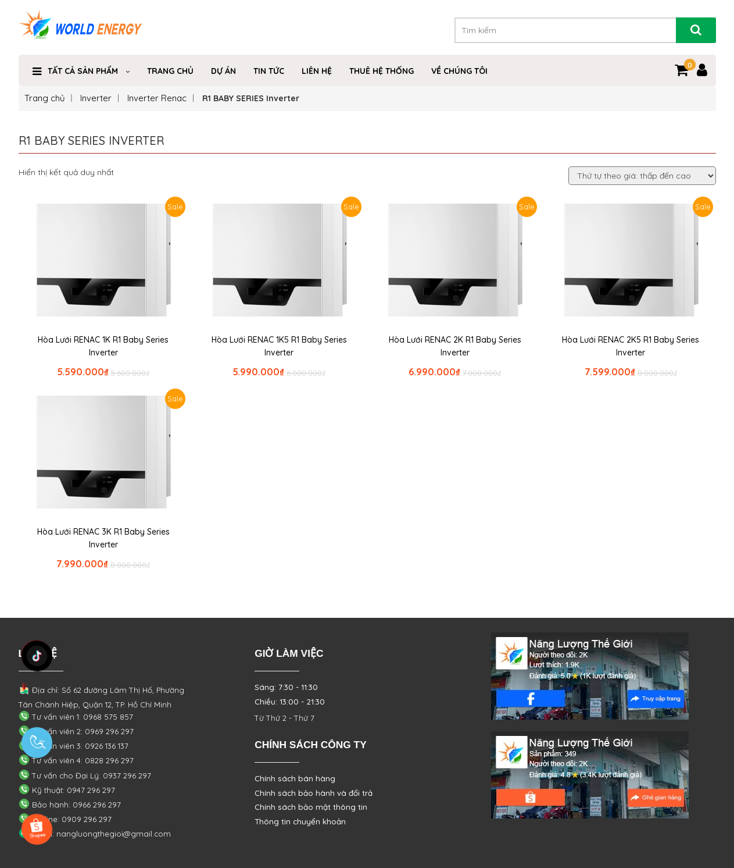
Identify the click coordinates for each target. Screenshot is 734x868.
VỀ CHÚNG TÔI (459, 71)
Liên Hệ (317, 71)
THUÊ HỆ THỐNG (381, 71)
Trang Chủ (170, 71)
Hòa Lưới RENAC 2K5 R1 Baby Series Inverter (630, 346)
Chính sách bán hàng (295, 778)
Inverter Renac (157, 98)
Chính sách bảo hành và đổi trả (314, 793)
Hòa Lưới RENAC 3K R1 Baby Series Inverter (103, 538)
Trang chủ (44, 98)
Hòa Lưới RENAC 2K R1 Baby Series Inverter (455, 346)
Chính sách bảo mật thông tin (311, 807)
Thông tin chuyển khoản (300, 821)
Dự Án (223, 71)
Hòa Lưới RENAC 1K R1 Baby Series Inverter (103, 346)
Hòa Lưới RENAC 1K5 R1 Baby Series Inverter (279, 346)
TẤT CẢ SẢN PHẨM (83, 71)
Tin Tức (268, 71)
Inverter (96, 98)
